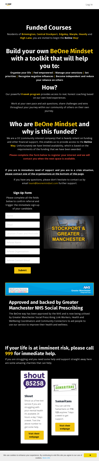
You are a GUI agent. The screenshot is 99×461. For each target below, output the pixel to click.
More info (46, 458)
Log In (89, 4)
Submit (22, 271)
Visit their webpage (34, 437)
